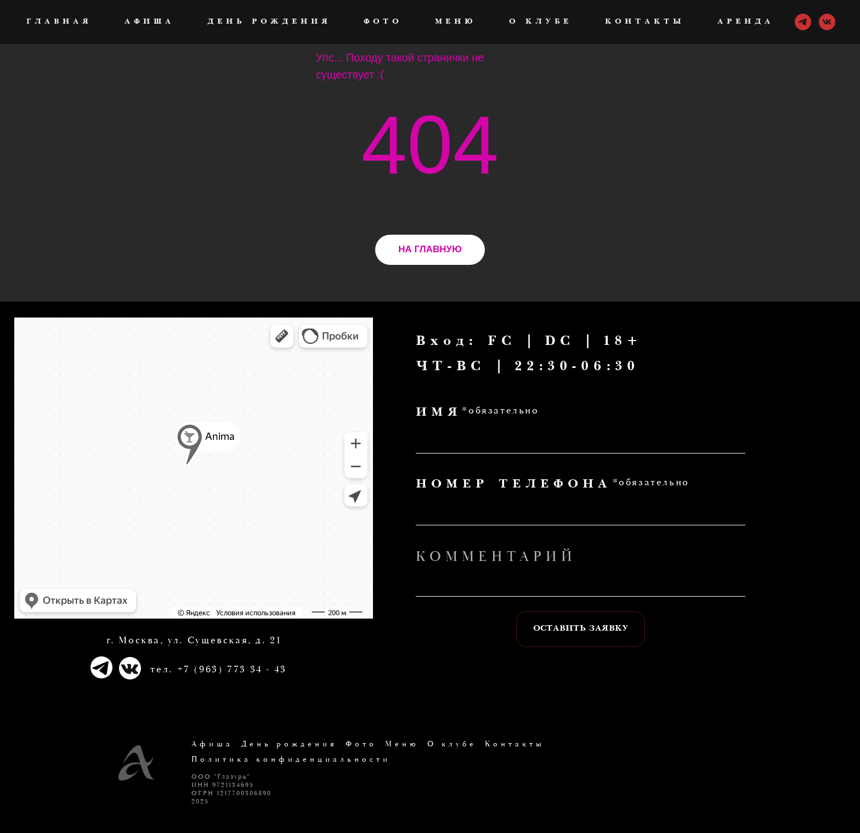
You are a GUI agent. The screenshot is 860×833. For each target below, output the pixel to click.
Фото (383, 22)
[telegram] (803, 22)
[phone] (580, 510)
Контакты (644, 22)
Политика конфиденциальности (291, 759)
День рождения (269, 22)
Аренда (745, 22)
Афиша (149, 22)
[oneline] (580, 582)
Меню (455, 22)
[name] (580, 439)
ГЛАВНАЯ (59, 22)
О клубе (540, 22)
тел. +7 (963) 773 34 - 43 (218, 669)
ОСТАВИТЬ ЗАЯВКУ (581, 629)
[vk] (827, 22)
